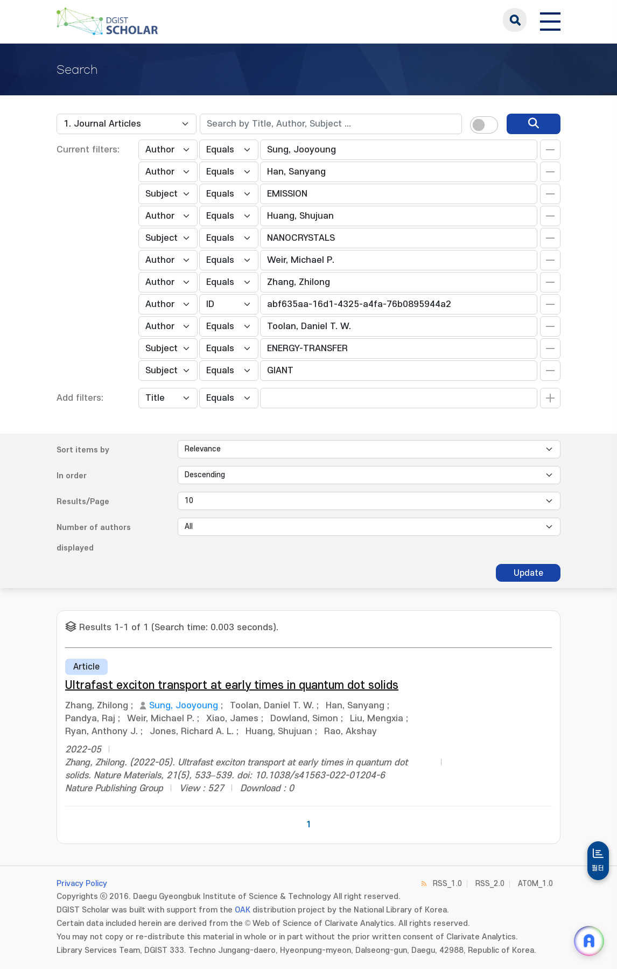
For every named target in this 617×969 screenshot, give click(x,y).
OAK (242, 910)
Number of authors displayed (94, 538)
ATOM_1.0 (535, 884)
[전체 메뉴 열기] (550, 20)
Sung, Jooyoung (183, 705)
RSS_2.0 (489, 884)
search (515, 20)
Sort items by (83, 450)
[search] (533, 124)
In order (72, 475)
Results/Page (83, 501)
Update (528, 573)
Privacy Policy (82, 883)
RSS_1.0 (447, 884)
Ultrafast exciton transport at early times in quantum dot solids (231, 685)
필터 (598, 868)
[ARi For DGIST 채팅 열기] (589, 941)
